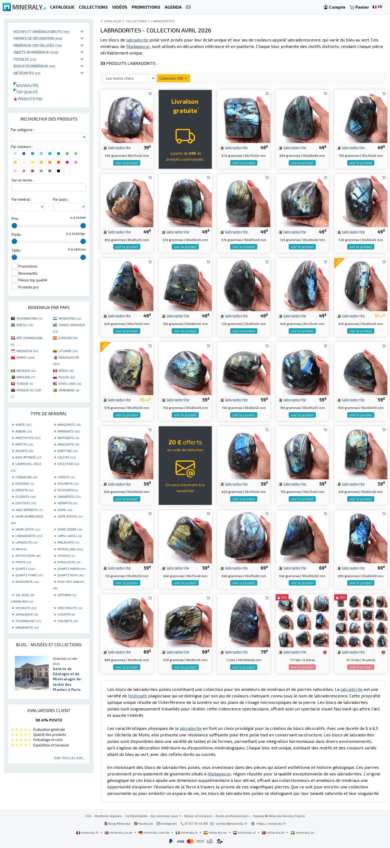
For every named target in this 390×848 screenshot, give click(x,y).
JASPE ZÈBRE (69, 529)
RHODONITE (27, 581)
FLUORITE (25, 496)
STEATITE (66, 614)
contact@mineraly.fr (231, 823)
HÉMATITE (67, 503)
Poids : (17, 234)
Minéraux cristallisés (38, 45)
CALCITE (66, 457)
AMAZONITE (69, 424)
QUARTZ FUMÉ (29, 575)
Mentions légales (108, 816)
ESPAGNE (68, 338)
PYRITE (23, 562)
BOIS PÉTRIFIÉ (28, 457)
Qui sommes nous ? (166, 816)
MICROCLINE (70, 549)
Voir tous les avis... (69, 758)
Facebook (143, 823)
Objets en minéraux (36, 52)
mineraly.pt (273, 832)
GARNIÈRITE (68, 496)
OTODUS (66, 555)
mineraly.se (302, 832)
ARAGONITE (68, 444)
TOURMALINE (28, 621)
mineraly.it (187, 832)
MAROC (25, 357)
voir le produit (126, 163)
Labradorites (162, 21)
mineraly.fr (87, 832)
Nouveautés (26, 85)
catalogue (112, 21)
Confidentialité (136, 816)
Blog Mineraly (117, 823)
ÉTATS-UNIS (69, 383)
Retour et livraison (198, 816)
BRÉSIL (25, 325)
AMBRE (23, 431)
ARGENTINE (69, 318)
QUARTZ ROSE (70, 575)
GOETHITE (25, 503)
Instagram (167, 823)
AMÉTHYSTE (27, 438)
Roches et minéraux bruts (42, 31)
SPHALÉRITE (26, 614)
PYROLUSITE (68, 562)
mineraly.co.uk (119, 832)
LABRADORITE (29, 536)
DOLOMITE (68, 483)
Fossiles (25, 59)
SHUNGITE (26, 608)
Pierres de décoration (38, 38)
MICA (21, 549)
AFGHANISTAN (29, 318)
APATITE (24, 444)
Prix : (16, 218)
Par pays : (61, 199)
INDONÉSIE (27, 351)
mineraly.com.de (154, 832)
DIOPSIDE (24, 483)
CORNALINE (26, 477)
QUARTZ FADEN (71, 568)
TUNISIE (25, 383)
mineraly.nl (244, 832)
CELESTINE (68, 464)
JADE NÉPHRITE (29, 510)
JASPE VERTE (27, 529)
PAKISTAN (26, 377)
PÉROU (66, 370)
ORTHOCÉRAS (27, 555)
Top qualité (26, 92)
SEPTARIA (66, 595)
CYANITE (66, 477)
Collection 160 (173, 78)
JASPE (64, 510)
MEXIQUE (26, 370)
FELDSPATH (67, 490)
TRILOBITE (67, 621)
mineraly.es (215, 832)
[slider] (14, 225)
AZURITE (24, 451)
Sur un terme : (23, 180)
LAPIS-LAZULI (69, 536)
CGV (88, 816)
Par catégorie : (22, 130)
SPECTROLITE (69, 608)
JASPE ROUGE (70, 516)
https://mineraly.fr (271, 823)
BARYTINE (67, 451)
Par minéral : (21, 199)
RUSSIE (66, 377)
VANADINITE (27, 627)
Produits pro (28, 98)
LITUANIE (67, 351)
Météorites (27, 73)
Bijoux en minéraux (35, 66)
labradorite (116, 147)
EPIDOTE (24, 490)
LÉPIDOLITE (26, 542)
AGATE (23, 424)
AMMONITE (68, 431)
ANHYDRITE (68, 438)
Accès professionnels (233, 816)
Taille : (17, 250)
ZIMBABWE (68, 390)
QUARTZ (25, 568)
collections (136, 21)
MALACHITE (68, 542)
